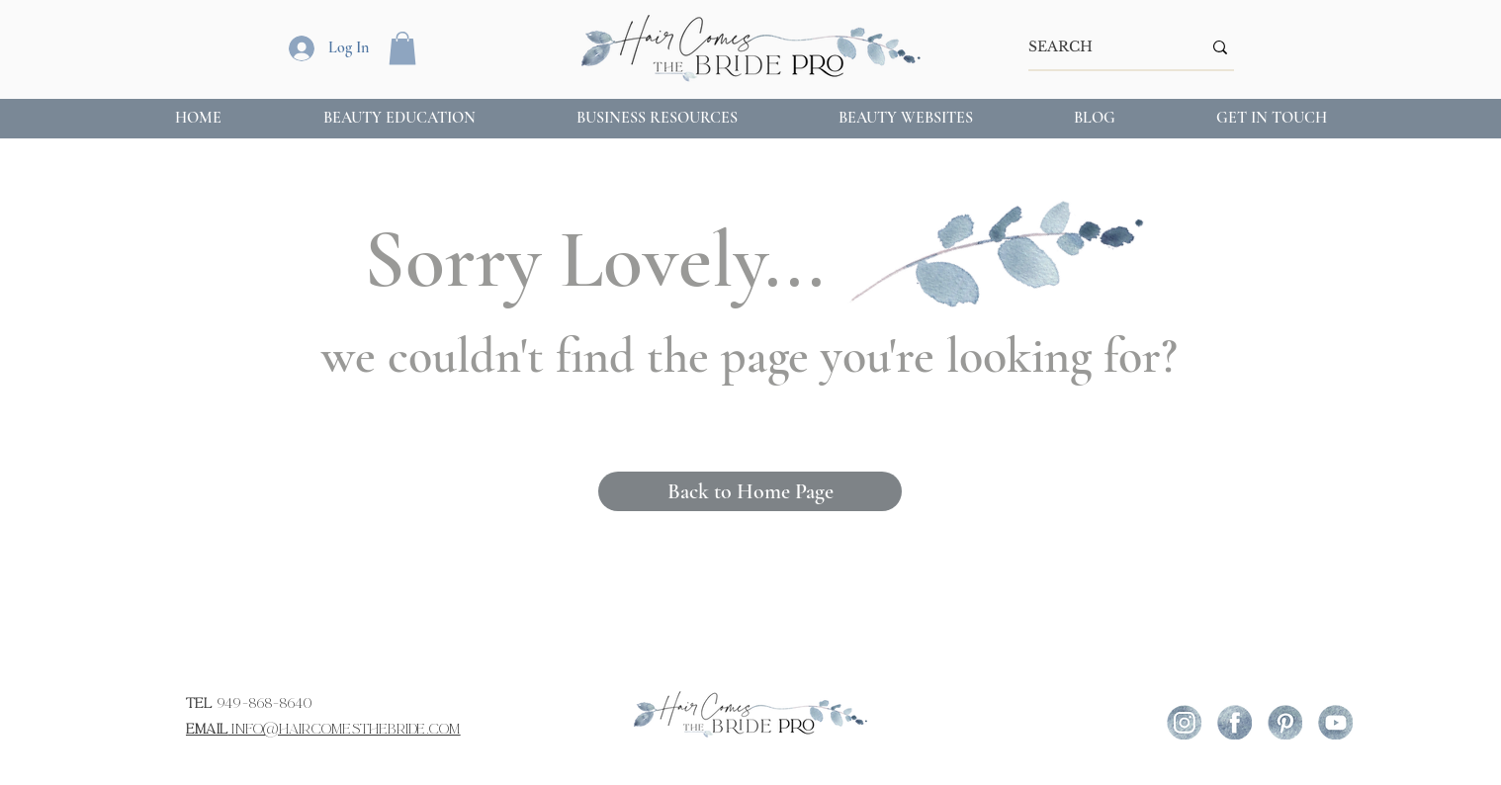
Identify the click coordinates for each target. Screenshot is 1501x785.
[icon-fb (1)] (1234, 722)
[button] (402, 48)
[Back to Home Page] (750, 491)
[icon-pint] (1285, 722)
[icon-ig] (1184, 722)
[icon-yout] (1335, 722)
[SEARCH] (1100, 47)
